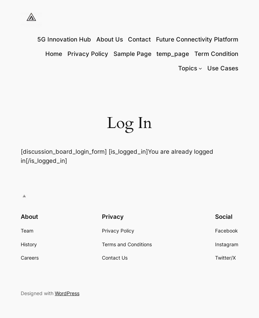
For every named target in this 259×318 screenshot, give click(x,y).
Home (53, 53)
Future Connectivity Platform (197, 39)
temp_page (172, 53)
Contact (139, 39)
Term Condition (216, 53)
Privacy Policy (87, 53)
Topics (187, 68)
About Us (109, 39)
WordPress (67, 293)
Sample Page (132, 53)
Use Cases (222, 68)
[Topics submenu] (200, 68)
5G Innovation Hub (64, 39)
